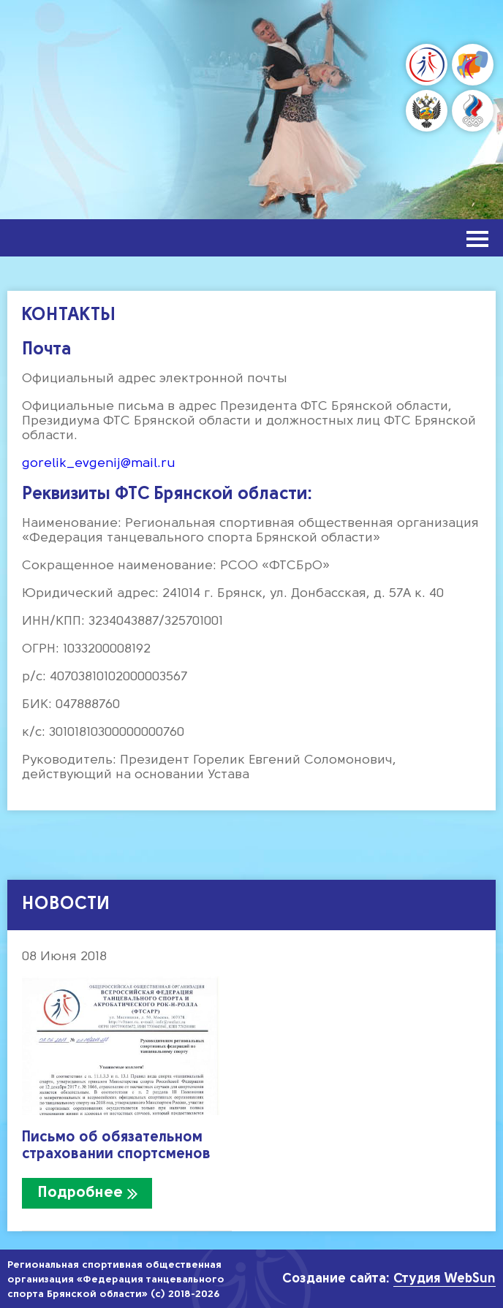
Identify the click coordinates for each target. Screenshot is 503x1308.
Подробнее (80, 1193)
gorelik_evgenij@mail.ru (98, 464)
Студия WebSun (444, 1279)
